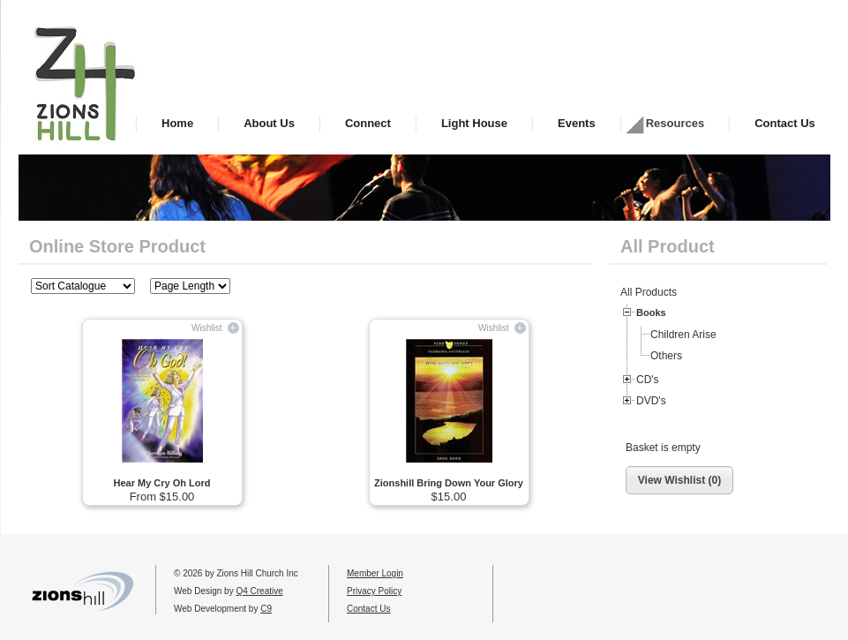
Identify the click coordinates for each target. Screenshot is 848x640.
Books (651, 312)
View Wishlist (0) (679, 480)
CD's (647, 379)
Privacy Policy (374, 591)
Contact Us (368, 609)
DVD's (651, 401)
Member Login (375, 573)
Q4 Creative (259, 591)
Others (666, 356)
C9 (266, 609)
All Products (648, 292)
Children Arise (683, 334)
